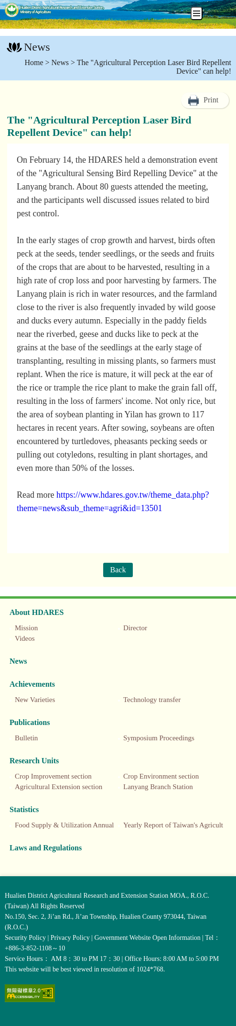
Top (226, 1016)
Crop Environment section (161, 776)
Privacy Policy (70, 937)
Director (135, 628)
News (60, 62)
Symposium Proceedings (158, 738)
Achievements (32, 684)
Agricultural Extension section (58, 787)
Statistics (24, 809)
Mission (26, 628)
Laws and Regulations (46, 848)
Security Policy (25, 937)
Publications (30, 722)
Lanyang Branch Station (158, 787)
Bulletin (26, 738)
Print (211, 100)
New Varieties (35, 699)
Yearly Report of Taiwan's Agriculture (177, 825)
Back (118, 570)
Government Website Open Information (148, 937)
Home (33, 62)
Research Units (34, 761)
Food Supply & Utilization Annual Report (75, 825)
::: (5, 48)
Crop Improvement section (53, 776)
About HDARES (37, 612)
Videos (25, 638)
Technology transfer (152, 699)
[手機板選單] (197, 13)
